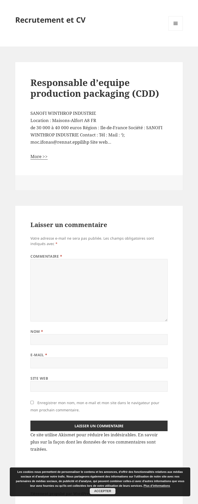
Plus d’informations (157, 485)
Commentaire (46, 256)
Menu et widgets (176, 30)
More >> (39, 156)
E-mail (38, 354)
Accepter (102, 491)
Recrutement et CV (50, 20)
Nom (36, 331)
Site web (39, 378)
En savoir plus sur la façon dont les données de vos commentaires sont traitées (94, 442)
